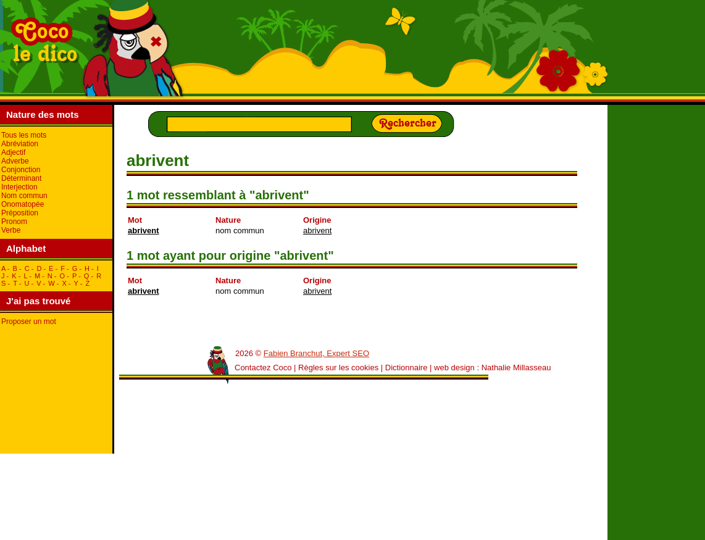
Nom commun (24, 195)
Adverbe (15, 161)
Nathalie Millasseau (516, 367)
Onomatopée (22, 204)
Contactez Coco (263, 367)
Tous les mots (23, 135)
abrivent (143, 230)
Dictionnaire (406, 367)
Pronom (14, 221)
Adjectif (13, 152)
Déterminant (21, 178)
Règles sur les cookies (338, 367)
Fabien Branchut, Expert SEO (316, 353)
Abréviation (19, 143)
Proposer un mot (28, 321)
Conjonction (20, 169)
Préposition (19, 213)
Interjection (19, 187)
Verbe (10, 230)
